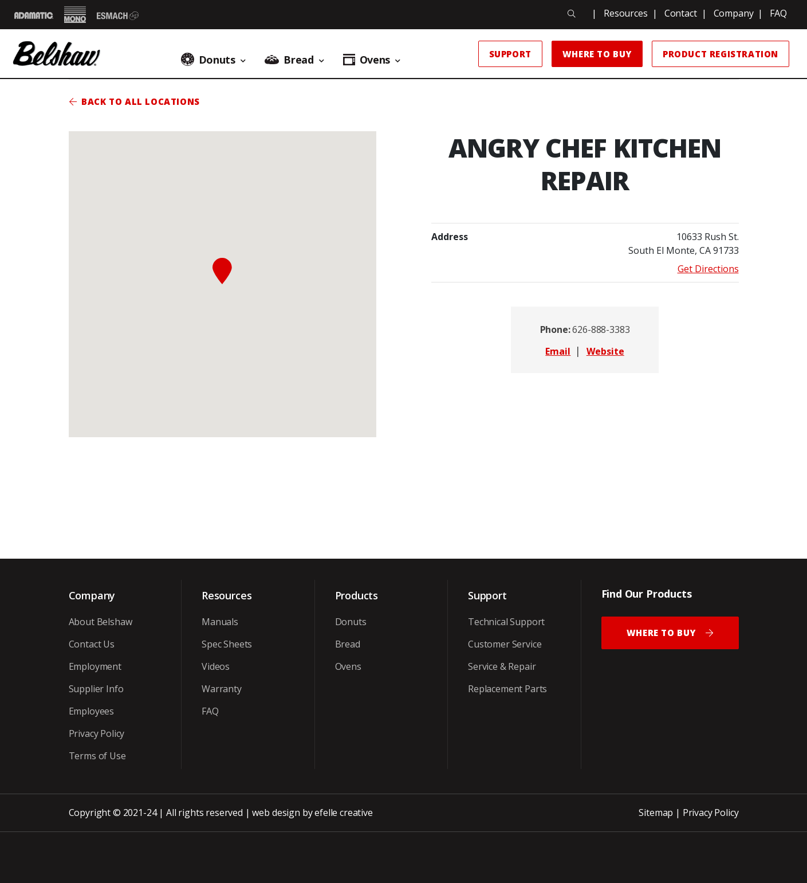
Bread (347, 644)
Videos (216, 666)
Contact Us (92, 644)
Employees (92, 711)
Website (605, 351)
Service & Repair (502, 666)
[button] (222, 271)
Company (734, 13)
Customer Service (504, 644)
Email (557, 351)
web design (276, 812)
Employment (95, 666)
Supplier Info (96, 688)
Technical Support (506, 621)
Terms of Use (97, 755)
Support (510, 54)
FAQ (778, 13)
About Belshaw (100, 621)
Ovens (348, 666)
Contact (680, 13)
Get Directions (708, 268)
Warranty (222, 688)
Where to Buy (597, 54)
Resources (626, 13)
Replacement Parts (507, 688)
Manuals (220, 621)
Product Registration (720, 54)
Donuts (351, 621)
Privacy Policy (97, 733)
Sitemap (656, 812)
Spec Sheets (227, 644)
